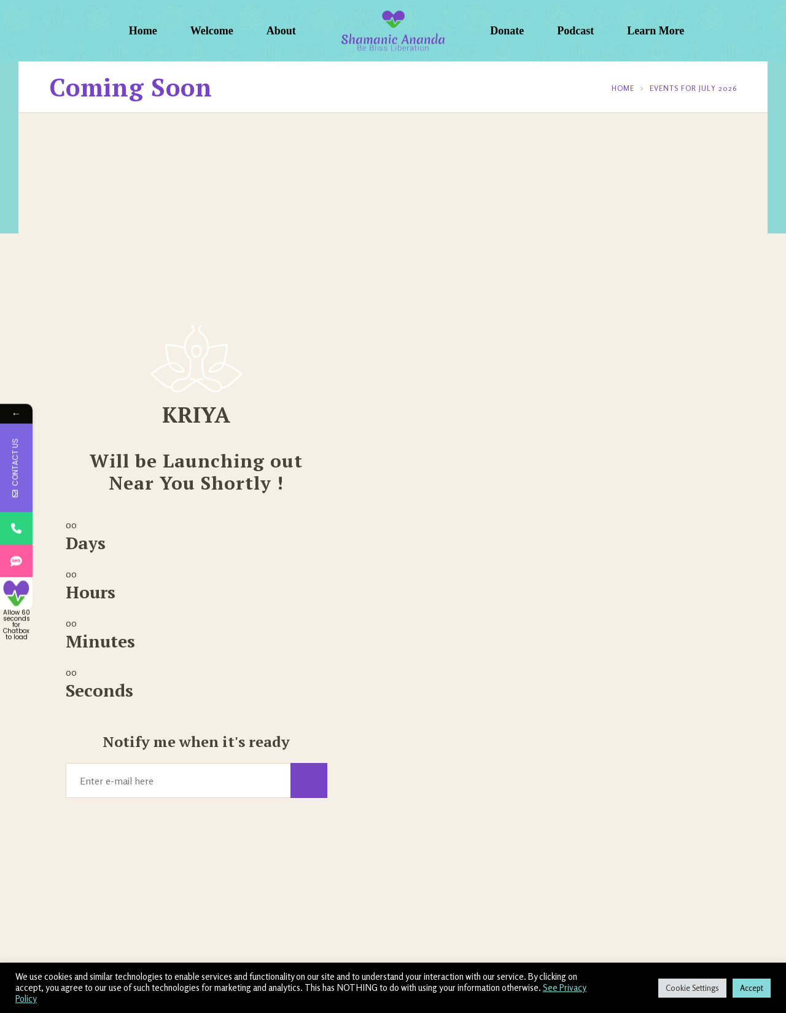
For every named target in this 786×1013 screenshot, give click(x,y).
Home (143, 31)
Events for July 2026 (693, 88)
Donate (507, 31)
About (281, 31)
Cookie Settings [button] (692, 988)
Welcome (211, 31)
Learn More (655, 31)
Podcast (575, 31)
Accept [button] (751, 988)
